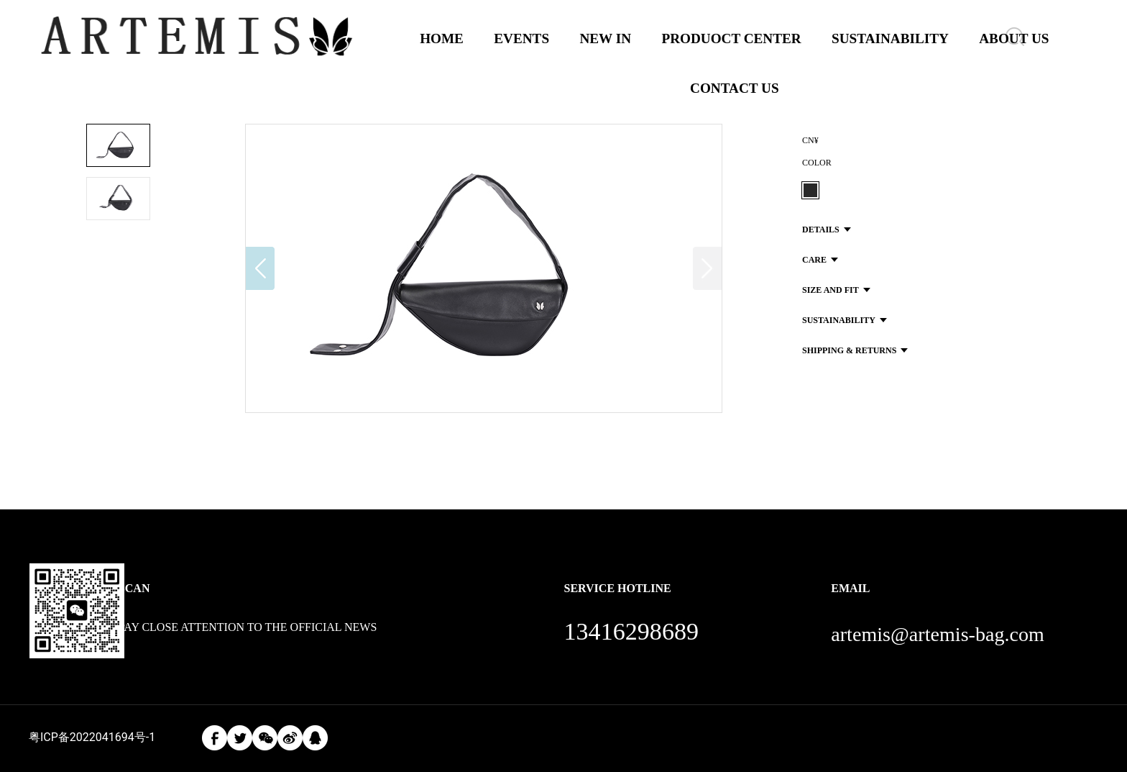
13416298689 (631, 631)
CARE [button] (820, 260)
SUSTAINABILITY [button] (844, 320)
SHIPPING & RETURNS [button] (855, 350)
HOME (442, 38)
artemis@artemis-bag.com (937, 634)
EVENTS (521, 38)
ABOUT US (1014, 38)
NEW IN (605, 38)
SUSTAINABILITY (890, 38)
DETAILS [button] (826, 229)
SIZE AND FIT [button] (836, 290)
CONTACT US (734, 88)
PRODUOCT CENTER (731, 38)
